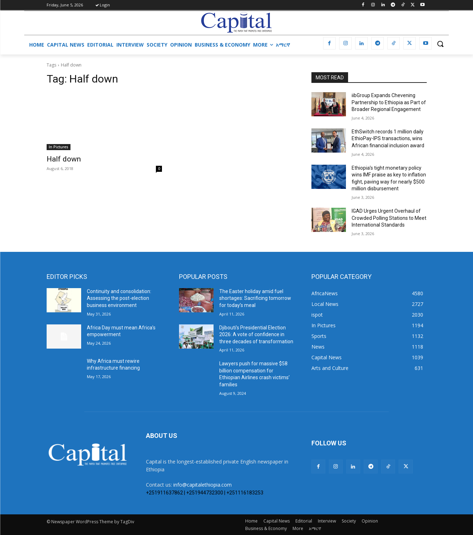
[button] (440, 43)
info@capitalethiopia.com (202, 484)
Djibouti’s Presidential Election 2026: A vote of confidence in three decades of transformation (256, 334)
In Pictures (58, 146)
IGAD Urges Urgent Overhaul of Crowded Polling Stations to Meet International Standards (389, 218)
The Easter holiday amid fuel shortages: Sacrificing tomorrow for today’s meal (255, 298)
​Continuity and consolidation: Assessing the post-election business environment (119, 298)
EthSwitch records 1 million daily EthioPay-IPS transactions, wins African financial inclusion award (388, 138)
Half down (64, 159)
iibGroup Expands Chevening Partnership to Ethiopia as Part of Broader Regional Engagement (389, 102)
